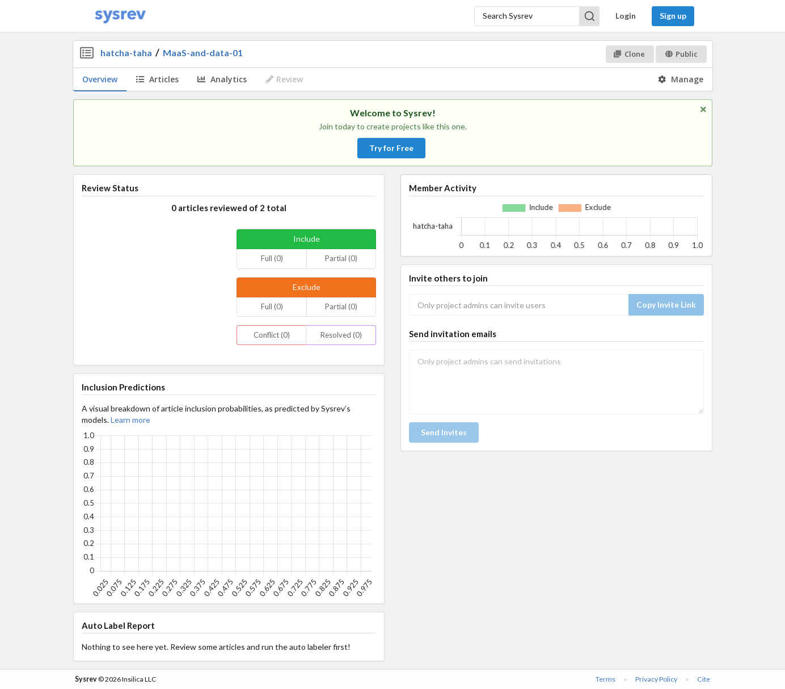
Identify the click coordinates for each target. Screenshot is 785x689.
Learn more (130, 420)
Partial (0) (341, 258)
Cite (703, 679)
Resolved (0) (341, 334)
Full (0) (272, 258)
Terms (605, 679)
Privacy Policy (656, 679)
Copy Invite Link (666, 304)
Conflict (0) (272, 334)
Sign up (673, 15)
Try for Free (391, 148)
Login (625, 15)
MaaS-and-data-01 (203, 52)
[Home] (120, 16)
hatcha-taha (126, 52)
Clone (629, 54)
